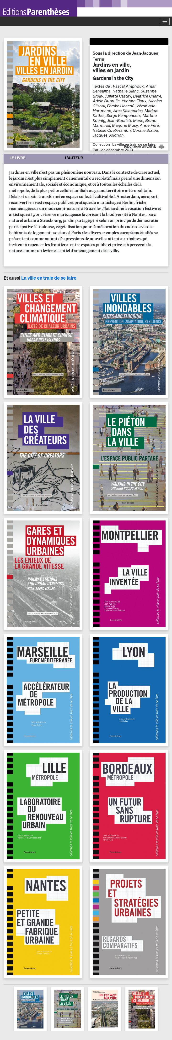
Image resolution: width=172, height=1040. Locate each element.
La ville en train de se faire (48, 278)
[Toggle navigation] (165, 21)
